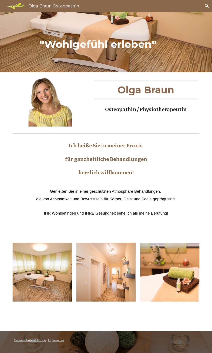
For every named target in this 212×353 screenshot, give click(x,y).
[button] (207, 6)
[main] (98, 42)
